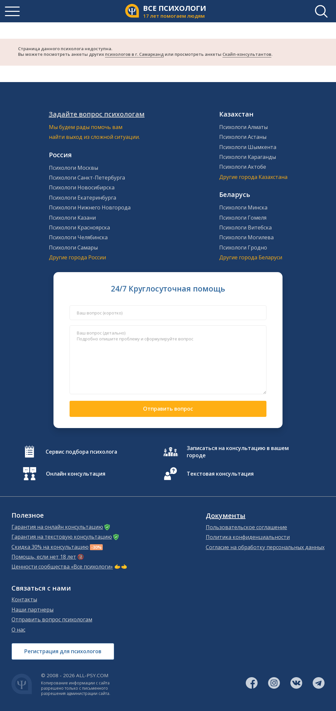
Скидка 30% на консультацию (50, 546)
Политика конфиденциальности (248, 537)
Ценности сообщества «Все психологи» (62, 566)
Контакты (24, 599)
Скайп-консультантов (246, 54)
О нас (18, 629)
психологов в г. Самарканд (134, 54)
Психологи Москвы (73, 167)
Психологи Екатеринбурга (82, 197)
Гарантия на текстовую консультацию (61, 536)
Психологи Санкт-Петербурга (87, 177)
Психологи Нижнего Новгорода (90, 207)
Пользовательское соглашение (246, 527)
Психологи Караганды (247, 157)
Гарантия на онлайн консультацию (57, 526)
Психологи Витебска (245, 227)
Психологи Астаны (242, 136)
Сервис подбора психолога (81, 451)
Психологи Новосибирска (82, 187)
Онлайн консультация (75, 473)
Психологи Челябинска (78, 237)
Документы (225, 515)
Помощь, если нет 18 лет (43, 556)
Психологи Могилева (246, 237)
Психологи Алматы (243, 127)
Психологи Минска (243, 207)
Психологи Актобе (242, 166)
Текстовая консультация (220, 473)
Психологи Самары (73, 247)
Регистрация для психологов (62, 651)
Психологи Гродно (243, 247)
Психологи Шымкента (247, 147)
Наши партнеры (32, 609)
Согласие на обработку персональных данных (265, 547)
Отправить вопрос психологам (51, 619)
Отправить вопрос (168, 408)
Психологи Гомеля (242, 217)
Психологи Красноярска (79, 227)
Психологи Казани (72, 217)
